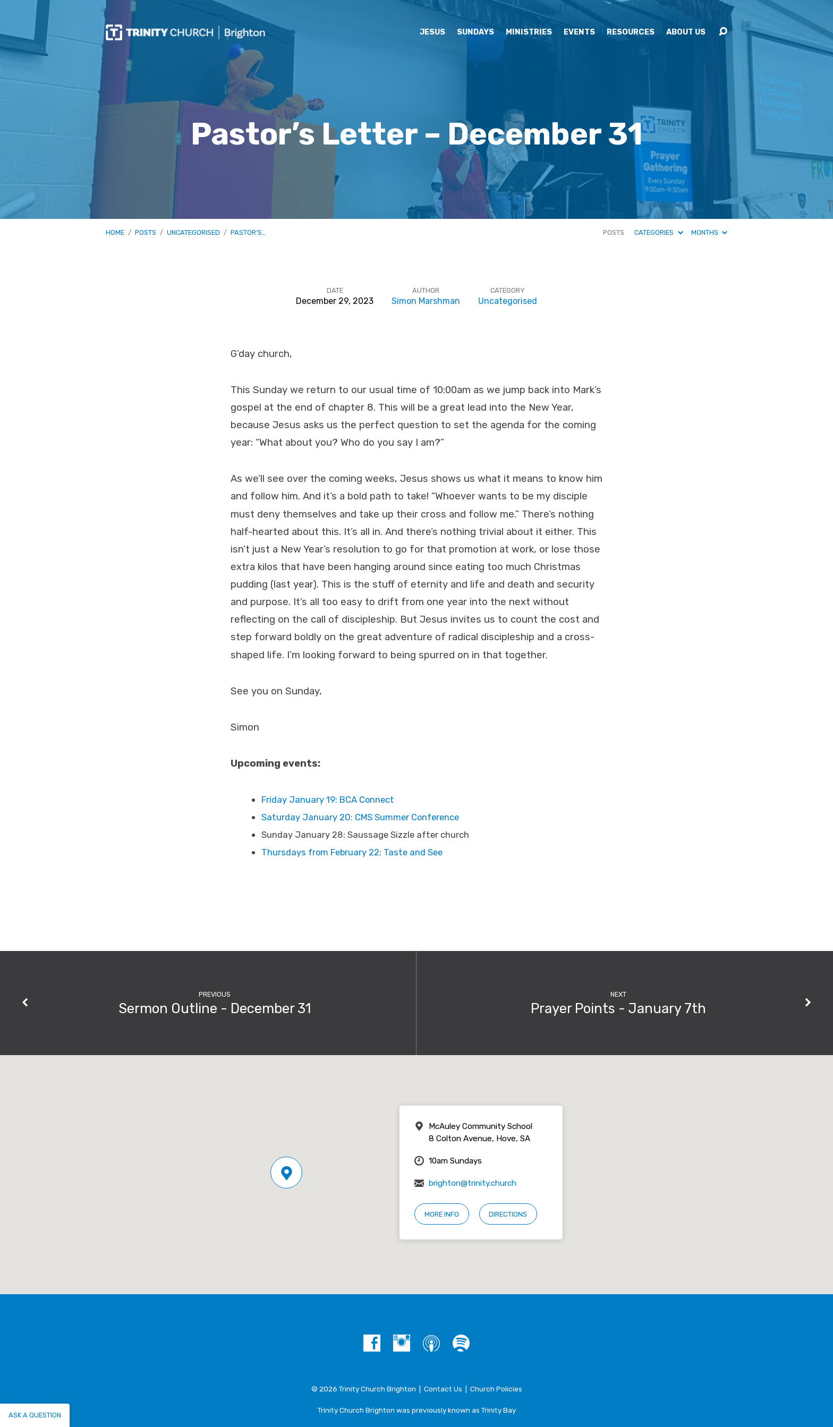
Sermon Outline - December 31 (214, 1008)
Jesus (432, 32)
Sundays (475, 32)
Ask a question (34, 1415)
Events (579, 32)
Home (115, 232)
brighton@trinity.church (472, 1183)
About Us (686, 32)
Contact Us (443, 1388)
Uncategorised (193, 232)
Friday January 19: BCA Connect (327, 800)
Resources (630, 32)
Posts (145, 232)
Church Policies (496, 1388)
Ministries (529, 32)
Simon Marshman (426, 301)
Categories (658, 232)
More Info (441, 1214)
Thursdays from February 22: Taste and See (352, 852)
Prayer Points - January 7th (618, 1008)
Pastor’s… (248, 232)
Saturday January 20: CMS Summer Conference (360, 817)
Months (709, 232)
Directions (508, 1214)
